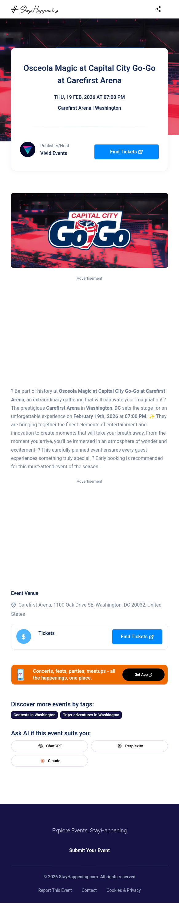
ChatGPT (49, 746)
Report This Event (55, 890)
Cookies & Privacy (123, 890)
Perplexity (129, 746)
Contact (89, 890)
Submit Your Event (89, 850)
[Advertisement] (89, 328)
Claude (49, 761)
